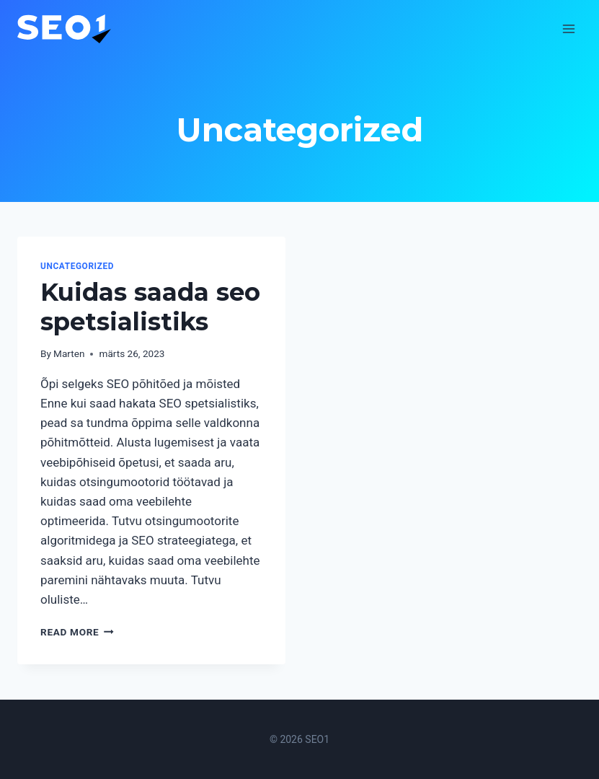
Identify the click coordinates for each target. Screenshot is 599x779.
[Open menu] (568, 28)
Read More (77, 632)
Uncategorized (77, 266)
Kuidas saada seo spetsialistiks (150, 307)
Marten (68, 353)
